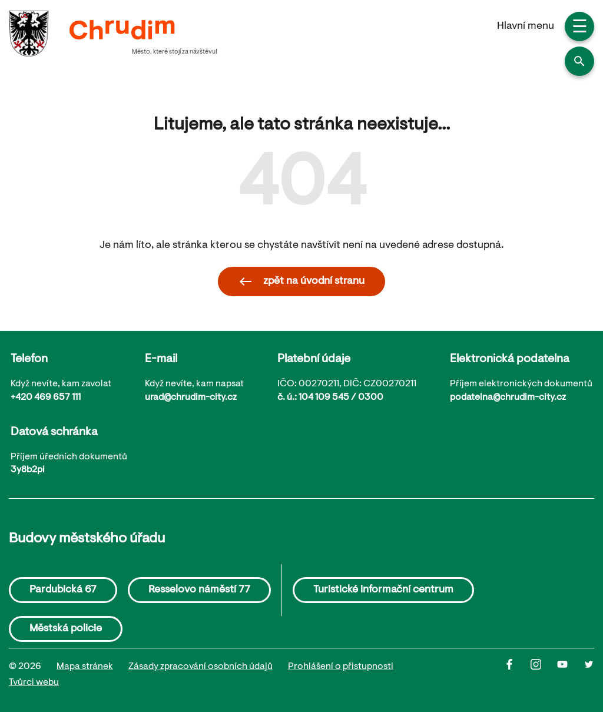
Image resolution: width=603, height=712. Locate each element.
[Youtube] (570, 675)
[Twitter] (589, 675)
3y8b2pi (28, 470)
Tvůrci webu (34, 682)
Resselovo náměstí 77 (199, 590)
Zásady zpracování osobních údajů (200, 666)
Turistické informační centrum (383, 590)
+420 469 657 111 (46, 397)
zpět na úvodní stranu (301, 281)
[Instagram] (544, 675)
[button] (579, 61)
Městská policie (65, 629)
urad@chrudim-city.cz (191, 397)
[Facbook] (517, 675)
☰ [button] (580, 28)
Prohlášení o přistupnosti (340, 666)
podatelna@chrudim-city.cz (508, 397)
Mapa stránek (85, 666)
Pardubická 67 (63, 590)
